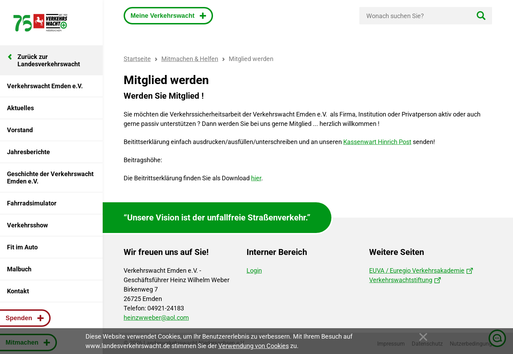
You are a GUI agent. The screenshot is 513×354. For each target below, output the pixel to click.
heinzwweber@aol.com (156, 317)
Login (254, 270)
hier (256, 178)
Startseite (137, 58)
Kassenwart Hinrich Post (377, 141)
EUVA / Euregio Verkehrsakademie (416, 270)
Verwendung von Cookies (253, 345)
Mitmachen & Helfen (189, 58)
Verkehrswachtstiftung (400, 280)
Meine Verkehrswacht (163, 15)
